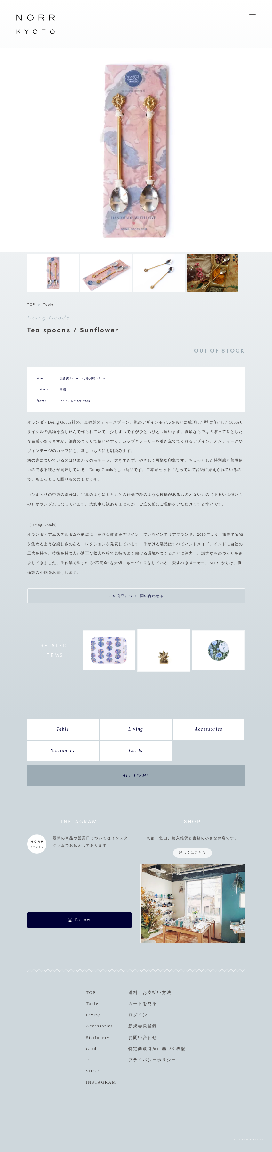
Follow (79, 920)
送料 (133, 992)
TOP (31, 304)
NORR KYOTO (35, 33)
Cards (136, 750)
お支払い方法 (157, 992)
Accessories (209, 729)
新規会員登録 (142, 1026)
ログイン (138, 1014)
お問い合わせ (142, 1037)
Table (48, 304)
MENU (252, 16)
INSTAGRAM (101, 1082)
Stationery (63, 750)
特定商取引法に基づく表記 (157, 1048)
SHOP (92, 1071)
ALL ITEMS (136, 775)
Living (135, 729)
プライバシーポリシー (152, 1059)
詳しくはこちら (192, 852)
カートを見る (142, 1003)
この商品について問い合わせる (136, 596)
